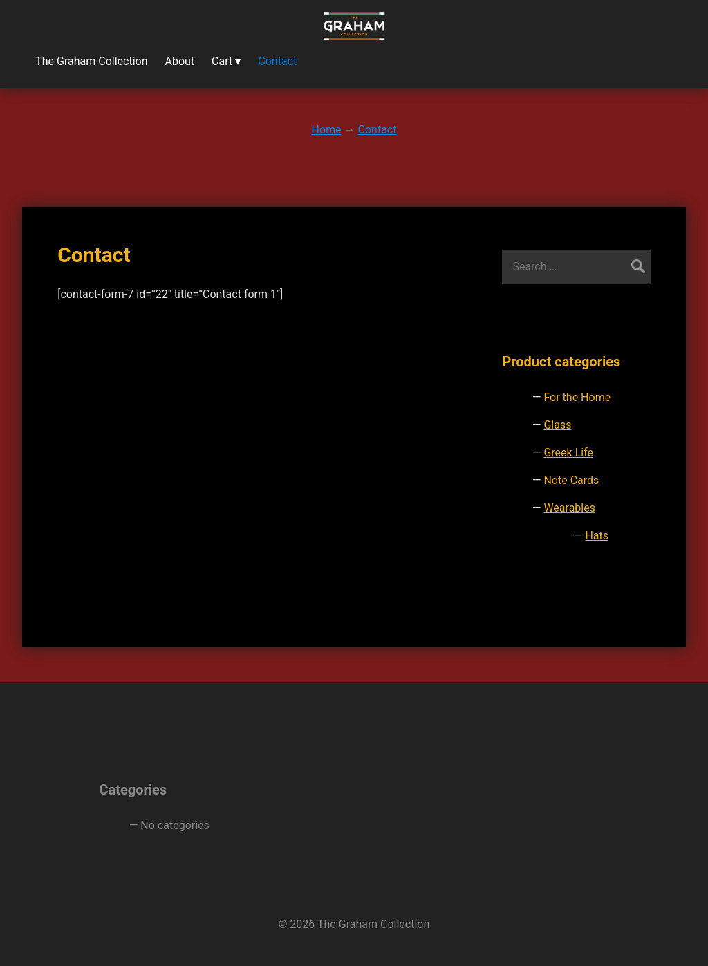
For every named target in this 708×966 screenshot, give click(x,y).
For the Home (577, 397)
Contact (93, 255)
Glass (557, 424)
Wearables (569, 507)
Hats (596, 535)
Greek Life (568, 452)
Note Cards (571, 480)
